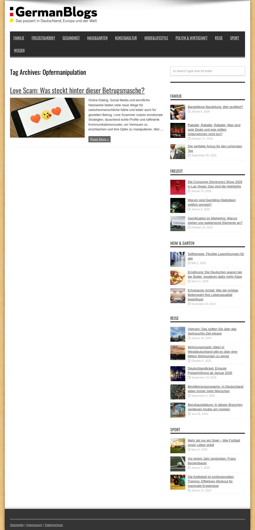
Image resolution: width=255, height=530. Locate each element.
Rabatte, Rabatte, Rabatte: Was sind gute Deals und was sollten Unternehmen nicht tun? (214, 129)
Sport (234, 37)
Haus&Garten (97, 37)
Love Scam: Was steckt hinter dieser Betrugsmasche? (77, 90)
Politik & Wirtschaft (191, 37)
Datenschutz (54, 525)
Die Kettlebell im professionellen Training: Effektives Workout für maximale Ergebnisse (211, 481)
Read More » (99, 139)
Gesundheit (71, 37)
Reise (219, 37)
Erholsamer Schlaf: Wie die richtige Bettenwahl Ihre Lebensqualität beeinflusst (213, 294)
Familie (18, 37)
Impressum (34, 525)
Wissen (19, 50)
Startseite (17, 525)
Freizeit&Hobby (43, 37)
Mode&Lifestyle (156, 37)
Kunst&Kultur (126, 37)
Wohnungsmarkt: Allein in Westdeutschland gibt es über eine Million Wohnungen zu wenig (212, 351)
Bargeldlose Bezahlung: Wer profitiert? (215, 107)
